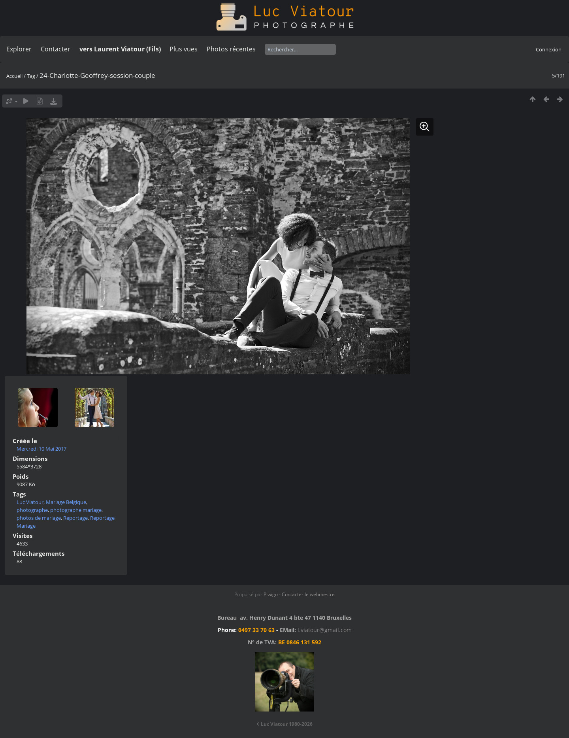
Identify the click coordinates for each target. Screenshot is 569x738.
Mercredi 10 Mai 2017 (41, 448)
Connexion (548, 49)
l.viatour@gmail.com (325, 630)
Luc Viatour (30, 502)
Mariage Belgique (66, 502)
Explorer (19, 49)
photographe (32, 509)
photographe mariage (76, 509)
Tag (31, 75)
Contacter (55, 49)
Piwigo (271, 594)
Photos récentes (231, 49)
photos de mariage (39, 517)
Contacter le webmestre (308, 594)
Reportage (75, 517)
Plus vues (184, 49)
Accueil (14, 75)
